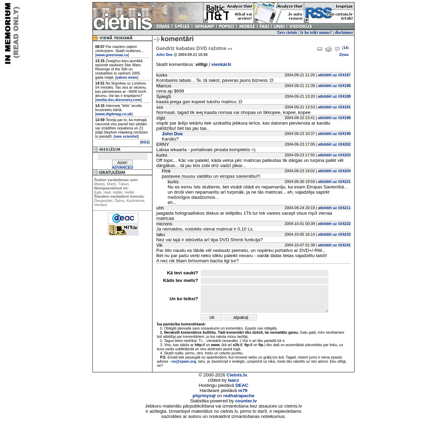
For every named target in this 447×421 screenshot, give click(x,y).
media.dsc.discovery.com (118, 100)
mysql (209, 395)
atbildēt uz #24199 (334, 133)
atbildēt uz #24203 (334, 155)
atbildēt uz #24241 (334, 245)
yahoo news (126, 77)
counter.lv (246, 400)
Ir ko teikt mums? (316, 32)
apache (247, 395)
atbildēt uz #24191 (334, 107)
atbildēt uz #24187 (334, 75)
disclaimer (344, 32)
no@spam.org (183, 361)
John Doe (164, 54)
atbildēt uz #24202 (334, 144)
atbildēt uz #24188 (334, 86)
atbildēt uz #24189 (334, 96)
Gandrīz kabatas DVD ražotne (194, 48)
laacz (233, 380)
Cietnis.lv (237, 375)
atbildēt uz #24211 (334, 208)
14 (346, 48)
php (196, 395)
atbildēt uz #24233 (334, 234)
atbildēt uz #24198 (334, 118)
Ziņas (344, 54)
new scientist (126, 136)
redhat (230, 395)
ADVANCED (122, 167)
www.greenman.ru (112, 55)
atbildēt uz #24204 (334, 171)
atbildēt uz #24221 (334, 181)
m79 (243, 390)
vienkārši (221, 64)
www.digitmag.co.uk (114, 114)
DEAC (241, 385)
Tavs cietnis (287, 32)
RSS (145, 142)
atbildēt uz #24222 (334, 224)
